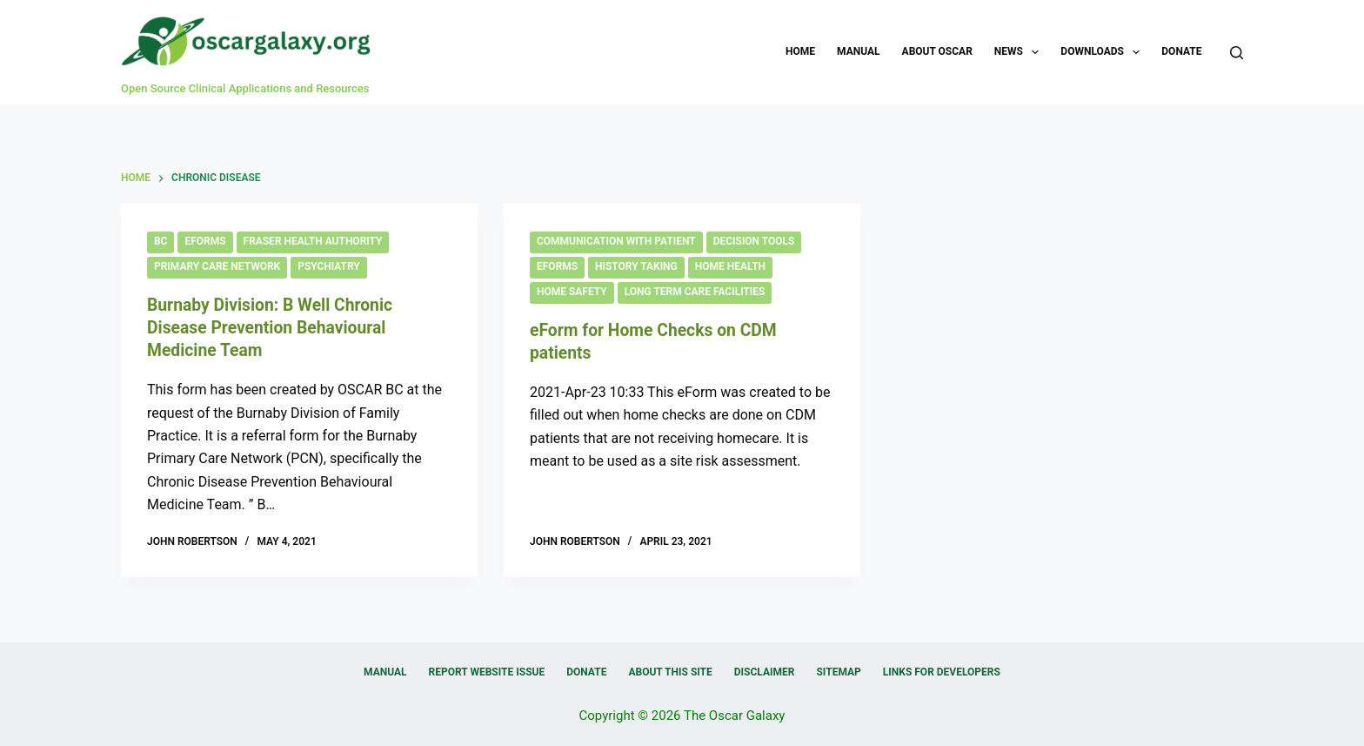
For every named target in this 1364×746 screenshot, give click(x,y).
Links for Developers (941, 672)
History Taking (636, 266)
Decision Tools (754, 241)
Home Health (730, 266)
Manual (858, 51)
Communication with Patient (616, 241)
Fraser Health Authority (313, 241)
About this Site (670, 672)
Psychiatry (329, 266)
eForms (204, 241)
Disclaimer (764, 672)
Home (800, 51)
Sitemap (838, 672)
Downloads (1103, 52)
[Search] (1236, 52)
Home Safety (572, 292)
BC (160, 241)
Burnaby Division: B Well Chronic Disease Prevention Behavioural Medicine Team (274, 327)
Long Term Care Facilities (695, 292)
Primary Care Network (217, 266)
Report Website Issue (487, 672)
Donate (1181, 51)
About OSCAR (937, 51)
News (1020, 52)
